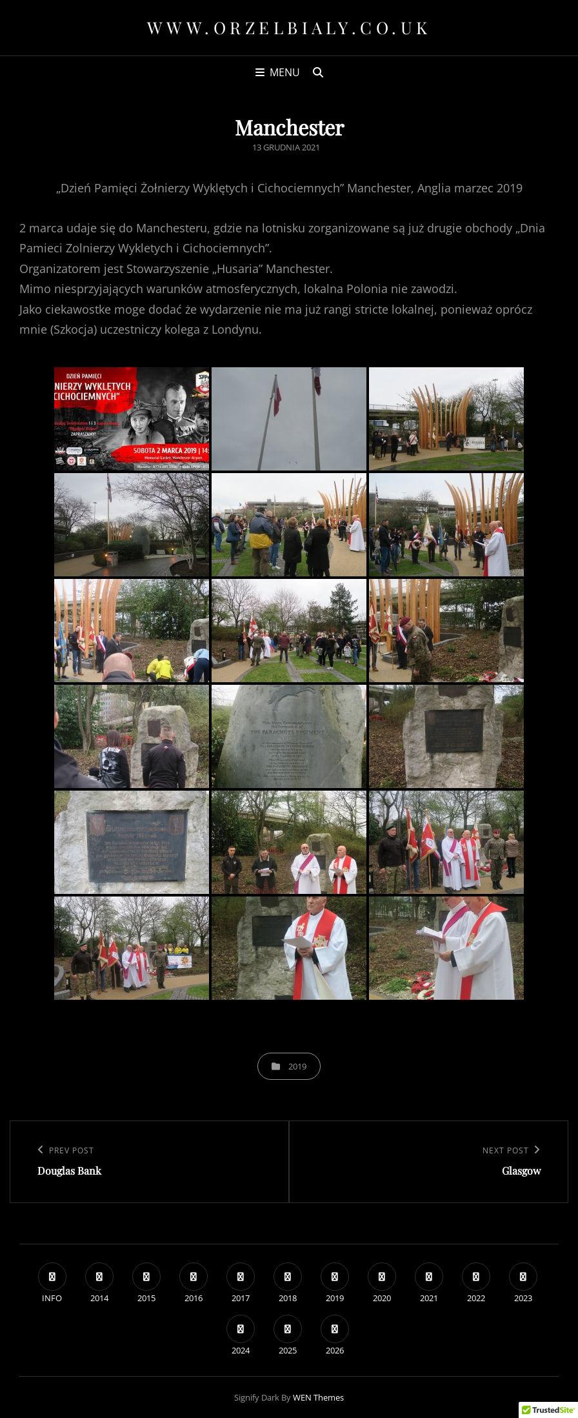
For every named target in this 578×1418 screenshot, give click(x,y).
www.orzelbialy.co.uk (289, 27)
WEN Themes (318, 1397)
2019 (297, 1066)
